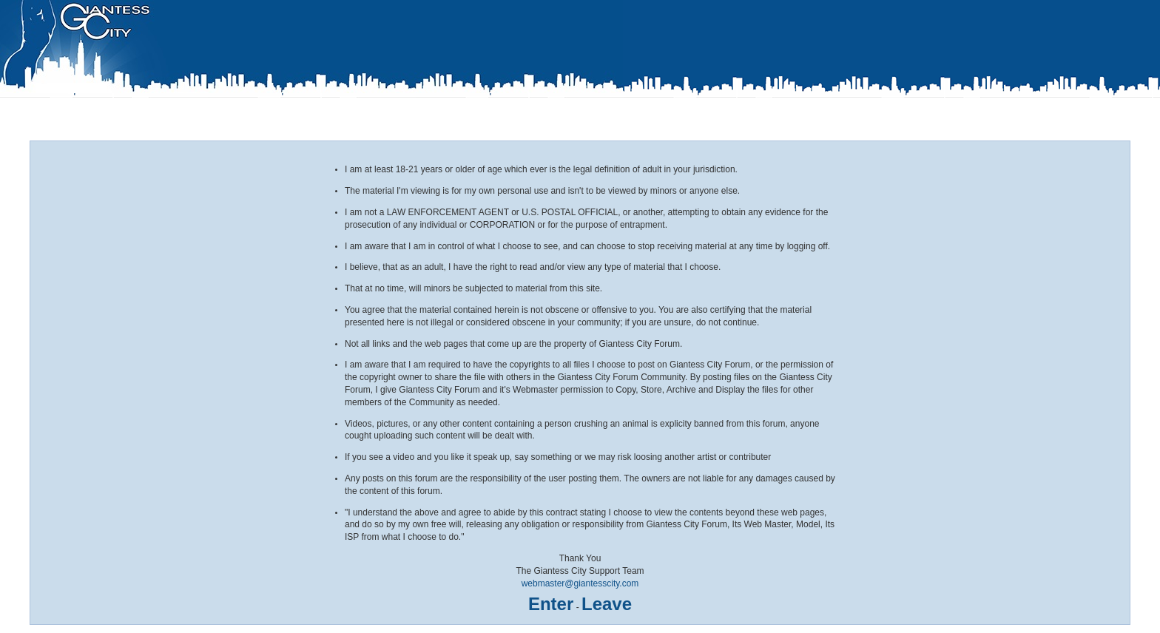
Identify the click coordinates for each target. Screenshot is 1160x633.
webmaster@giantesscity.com (580, 583)
